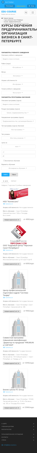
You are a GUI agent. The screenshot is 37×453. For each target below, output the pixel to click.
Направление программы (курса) (12, 117)
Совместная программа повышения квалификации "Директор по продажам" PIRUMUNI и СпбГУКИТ (18, 341)
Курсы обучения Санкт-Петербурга (13, 20)
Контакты (4, 437)
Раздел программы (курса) (10, 109)
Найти (5, 174)
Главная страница (8, 18)
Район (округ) (6, 63)
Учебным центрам (7, 426)
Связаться (8, 204)
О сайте (4, 423)
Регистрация (9, 6)
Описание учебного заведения (11, 55)
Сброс (14, 174)
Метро (3, 72)
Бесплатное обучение (11, 161)
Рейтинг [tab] (13, 181)
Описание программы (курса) (11, 100)
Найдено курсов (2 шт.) (12, 220)
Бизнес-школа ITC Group (13, 389)
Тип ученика (5, 134)
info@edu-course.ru (8, 445)
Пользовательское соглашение (12, 434)
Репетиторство (6, 429)
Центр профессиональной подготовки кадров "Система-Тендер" (16, 292)
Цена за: (4, 143)
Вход (31, 6)
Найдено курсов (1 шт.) (12, 311)
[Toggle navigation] (33, 13)
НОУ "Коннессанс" (11, 201)
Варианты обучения (8, 164)
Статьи (3, 440)
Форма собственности (9, 80)
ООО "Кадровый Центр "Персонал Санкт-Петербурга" (17, 246)
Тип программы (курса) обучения (12, 126)
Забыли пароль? (21, 6)
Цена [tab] (5, 181)
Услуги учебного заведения (10, 89)
